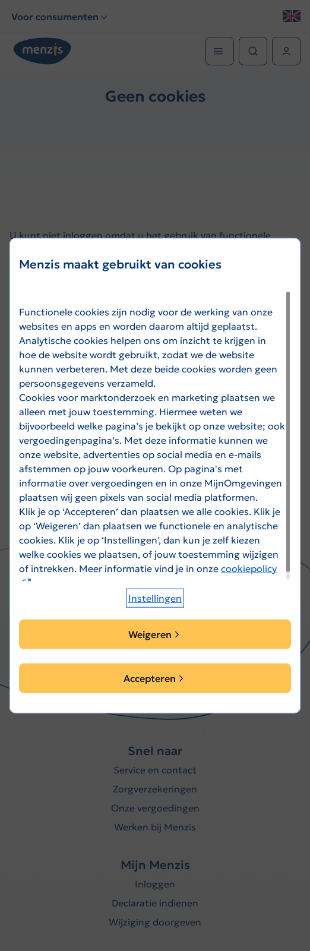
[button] (155, 598)
